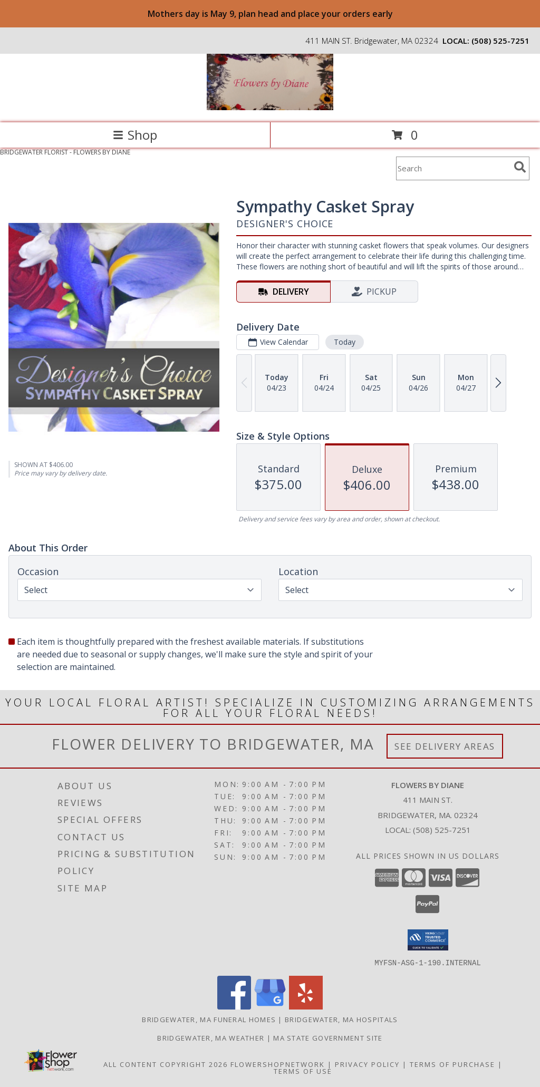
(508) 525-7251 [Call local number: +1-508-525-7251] (500, 40)
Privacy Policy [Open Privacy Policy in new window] (367, 1064)
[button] (428, 939)
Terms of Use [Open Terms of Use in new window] (303, 1070)
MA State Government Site (327, 1037)
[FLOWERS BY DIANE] (270, 107)
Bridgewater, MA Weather (210, 1037)
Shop (135, 134)
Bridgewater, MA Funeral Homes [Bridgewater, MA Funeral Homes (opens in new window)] (209, 1019)
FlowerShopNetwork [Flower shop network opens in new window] (277, 1064)
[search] (520, 167)
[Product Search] (453, 168)
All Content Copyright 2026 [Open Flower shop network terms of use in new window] (165, 1064)
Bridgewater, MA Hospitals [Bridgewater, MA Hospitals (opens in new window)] (341, 1019)
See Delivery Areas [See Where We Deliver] (444, 746)
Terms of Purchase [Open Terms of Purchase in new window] (452, 1064)
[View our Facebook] (234, 1006)
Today (344, 342)
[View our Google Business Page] (270, 1006)
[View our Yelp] (306, 1006)
